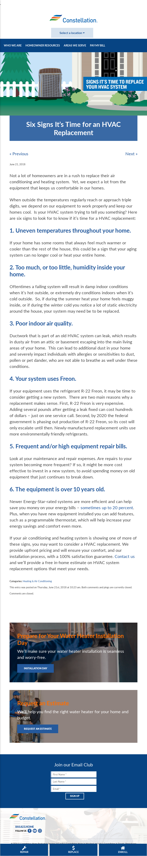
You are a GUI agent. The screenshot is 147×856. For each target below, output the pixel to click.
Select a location (72, 33)
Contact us (125, 556)
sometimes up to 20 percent (107, 507)
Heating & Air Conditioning (37, 581)
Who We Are (13, 45)
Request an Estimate (38, 728)
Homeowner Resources (42, 45)
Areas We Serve (75, 45)
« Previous (19, 153)
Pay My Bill (97, 45)
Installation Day (35, 668)
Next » (131, 153)
